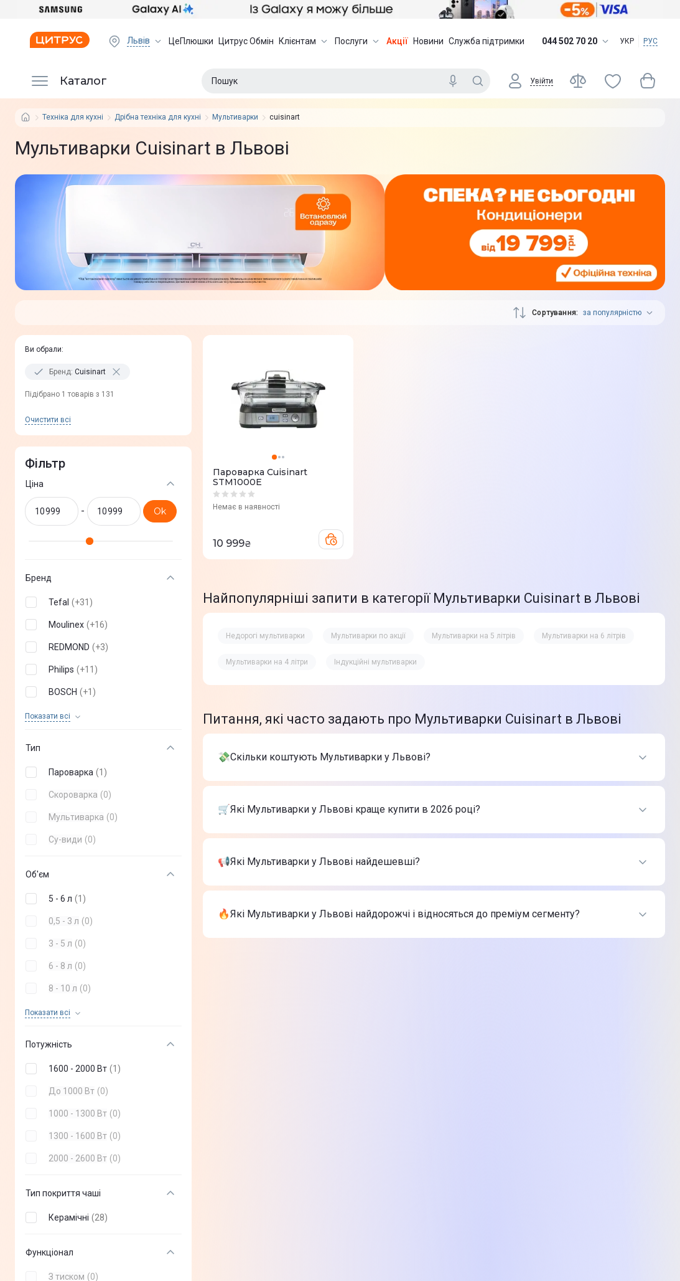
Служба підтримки (486, 41)
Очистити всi (48, 419)
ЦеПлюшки (191, 41)
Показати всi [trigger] (47, 716)
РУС (650, 41)
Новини (428, 41)
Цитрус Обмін (246, 41)
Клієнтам (304, 41)
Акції (397, 41)
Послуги (358, 41)
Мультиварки (235, 117)
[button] (101, 602)
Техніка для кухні (72, 117)
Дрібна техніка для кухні (157, 117)
